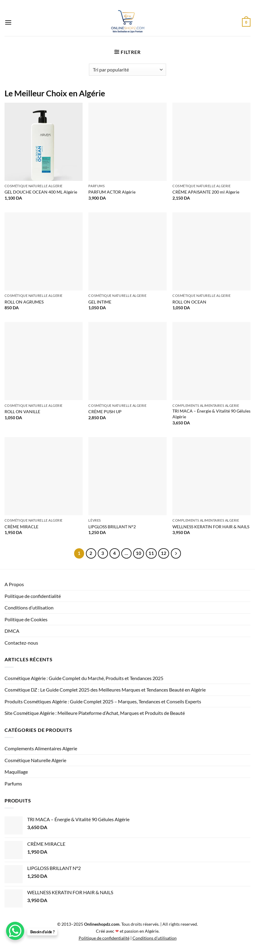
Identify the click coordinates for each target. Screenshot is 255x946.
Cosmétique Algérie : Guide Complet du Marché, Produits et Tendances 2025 (84, 678)
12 (163, 553)
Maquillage (16, 772)
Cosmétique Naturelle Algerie (35, 760)
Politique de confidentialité (33, 596)
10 (138, 553)
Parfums (13, 783)
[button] (8, 22)
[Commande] (127, 70)
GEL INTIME (99, 301)
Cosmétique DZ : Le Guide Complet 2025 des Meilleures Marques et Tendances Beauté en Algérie (105, 689)
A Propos (14, 584)
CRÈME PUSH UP (105, 411)
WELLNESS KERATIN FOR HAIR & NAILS (210, 526)
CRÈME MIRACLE (21, 526)
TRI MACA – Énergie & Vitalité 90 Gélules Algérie (211, 413)
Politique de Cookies (26, 619)
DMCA (12, 631)
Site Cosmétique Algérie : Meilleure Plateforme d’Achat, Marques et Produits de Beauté (95, 713)
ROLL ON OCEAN (189, 301)
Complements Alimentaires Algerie (41, 748)
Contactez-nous (21, 643)
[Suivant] (176, 553)
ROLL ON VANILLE (22, 411)
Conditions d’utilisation (29, 607)
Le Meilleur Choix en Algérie (55, 93)
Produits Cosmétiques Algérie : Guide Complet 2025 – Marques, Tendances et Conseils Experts (103, 701)
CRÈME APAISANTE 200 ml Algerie (205, 191)
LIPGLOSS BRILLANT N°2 (112, 526)
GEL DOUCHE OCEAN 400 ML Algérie (41, 191)
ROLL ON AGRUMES (24, 301)
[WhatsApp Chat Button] (15, 931)
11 (151, 553)
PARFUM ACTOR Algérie (112, 191)
